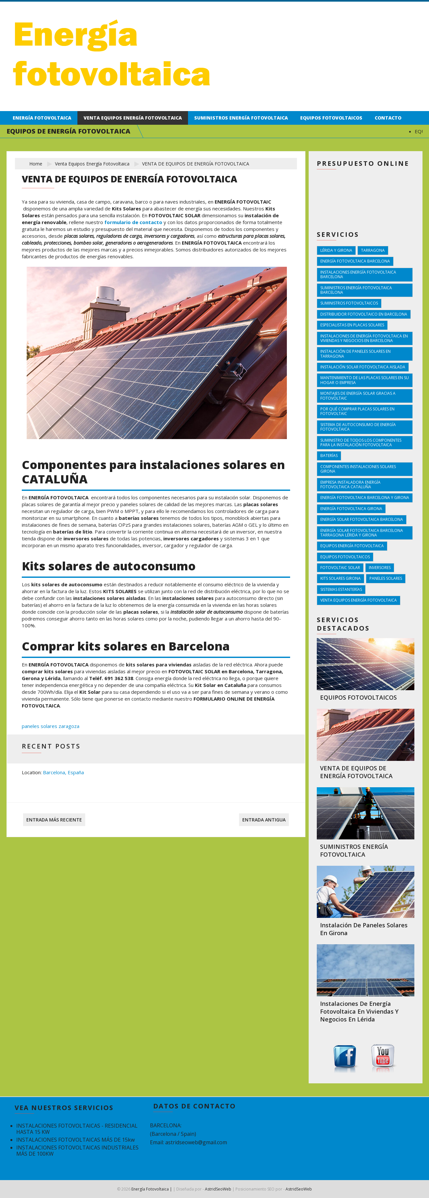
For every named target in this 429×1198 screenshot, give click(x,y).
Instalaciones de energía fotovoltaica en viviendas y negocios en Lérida (359, 1011)
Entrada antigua (264, 820)
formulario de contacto (133, 222)
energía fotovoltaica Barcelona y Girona (364, 497)
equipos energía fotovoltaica (352, 546)
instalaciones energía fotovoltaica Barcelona (358, 274)
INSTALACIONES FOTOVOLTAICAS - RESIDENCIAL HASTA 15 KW (77, 1128)
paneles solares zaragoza (50, 726)
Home (35, 164)
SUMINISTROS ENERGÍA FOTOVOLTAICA (354, 850)
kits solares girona (340, 578)
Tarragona (373, 250)
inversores (380, 567)
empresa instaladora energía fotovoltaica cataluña (350, 484)
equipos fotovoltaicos (345, 557)
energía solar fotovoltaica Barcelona (361, 519)
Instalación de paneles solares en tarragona (355, 354)
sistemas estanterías (341, 589)
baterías (329, 455)
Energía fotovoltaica (42, 118)
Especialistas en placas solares (352, 325)
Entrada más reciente (54, 820)
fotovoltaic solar (340, 567)
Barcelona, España (63, 772)
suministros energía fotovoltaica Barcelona (356, 290)
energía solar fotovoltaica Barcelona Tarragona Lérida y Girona (361, 533)
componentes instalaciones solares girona (358, 469)
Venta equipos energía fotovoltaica (133, 118)
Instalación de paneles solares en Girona (364, 929)
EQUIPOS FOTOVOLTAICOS (358, 697)
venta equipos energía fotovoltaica (92, 164)
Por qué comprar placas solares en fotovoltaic (357, 411)
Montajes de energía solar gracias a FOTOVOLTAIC (357, 396)
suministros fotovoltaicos (349, 303)
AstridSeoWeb (218, 1189)
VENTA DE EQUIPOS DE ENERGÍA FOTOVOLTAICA (356, 772)
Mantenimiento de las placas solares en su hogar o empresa (364, 380)
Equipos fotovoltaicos (331, 118)
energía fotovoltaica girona (351, 508)
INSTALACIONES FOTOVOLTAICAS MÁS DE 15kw (75, 1139)
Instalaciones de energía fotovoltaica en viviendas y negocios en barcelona (364, 338)
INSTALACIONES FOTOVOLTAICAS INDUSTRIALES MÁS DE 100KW (77, 1150)
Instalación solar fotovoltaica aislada (362, 367)
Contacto (388, 118)
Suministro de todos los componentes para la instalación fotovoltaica (360, 442)
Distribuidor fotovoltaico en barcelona (363, 314)
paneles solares (385, 578)
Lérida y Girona (336, 250)
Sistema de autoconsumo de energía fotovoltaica (358, 427)
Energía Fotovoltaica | (151, 1189)
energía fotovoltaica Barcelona (355, 261)
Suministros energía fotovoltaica (241, 118)
